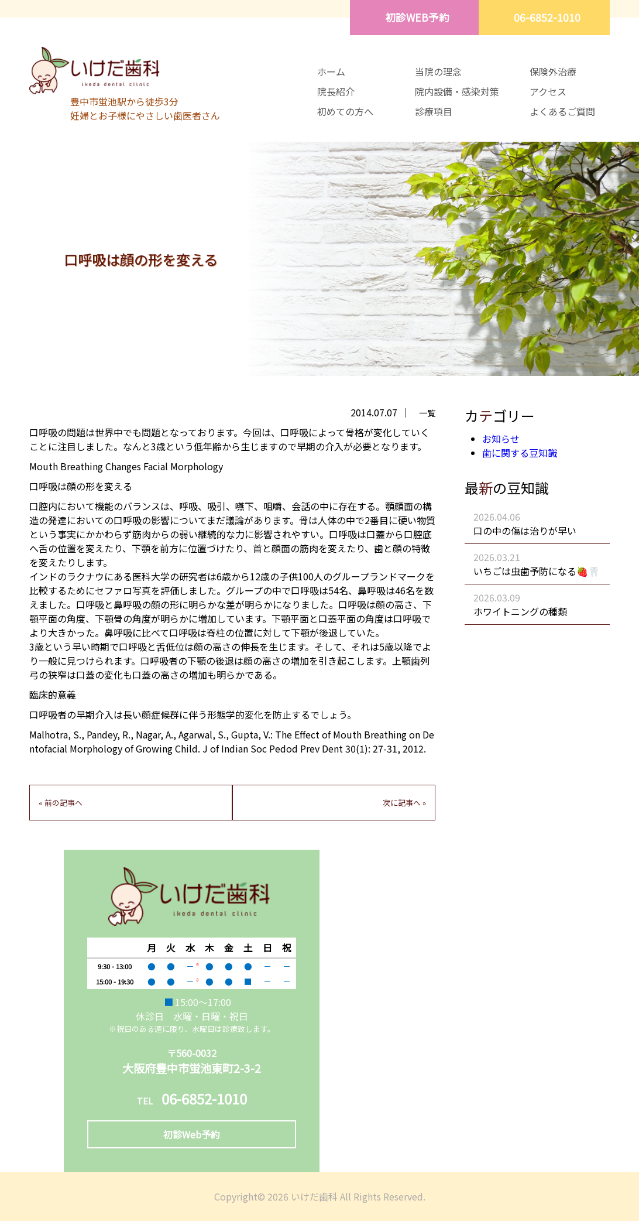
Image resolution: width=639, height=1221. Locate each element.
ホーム (331, 71)
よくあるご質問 (562, 111)
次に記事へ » (404, 802)
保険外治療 (553, 71)
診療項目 (433, 111)
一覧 (427, 412)
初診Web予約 (191, 1134)
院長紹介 (336, 91)
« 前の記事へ (61, 802)
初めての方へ (345, 111)
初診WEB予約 (417, 17)
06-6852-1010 (547, 17)
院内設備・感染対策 (457, 91)
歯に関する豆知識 (519, 453)
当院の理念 (438, 71)
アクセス (548, 91)
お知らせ (501, 439)
